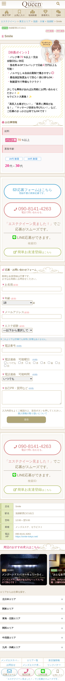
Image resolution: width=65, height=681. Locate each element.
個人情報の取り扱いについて (32, 413)
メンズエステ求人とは (34, 665)
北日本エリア (9, 599)
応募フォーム (9, 672)
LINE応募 (43, 672)
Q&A (58, 13)
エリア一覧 (32, 660)
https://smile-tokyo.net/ (26, 536)
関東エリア (8, 608)
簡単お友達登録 (33, 252)
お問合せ (10, 665)
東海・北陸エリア (11, 618)
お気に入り (19, 13)
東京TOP (6, 13)
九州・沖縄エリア (11, 647)
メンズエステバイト (11, 660)
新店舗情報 (54, 660)
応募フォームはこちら (32, 191)
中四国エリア (9, 637)
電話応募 (26, 672)
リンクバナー (54, 665)
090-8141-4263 (32, 210)
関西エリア (8, 628)
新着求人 (45, 13)
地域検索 (32, 13)
